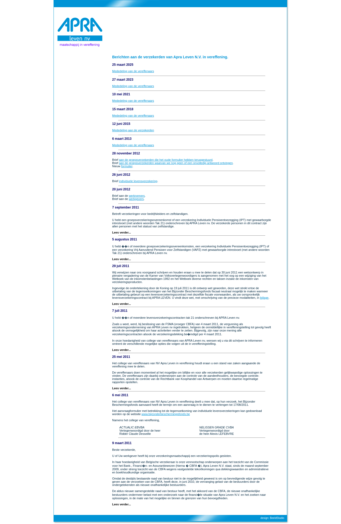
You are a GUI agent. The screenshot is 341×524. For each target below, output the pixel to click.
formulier (126, 166)
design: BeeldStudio (272, 518)
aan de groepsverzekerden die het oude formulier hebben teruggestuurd (166, 159)
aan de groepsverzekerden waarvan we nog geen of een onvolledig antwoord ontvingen (176, 163)
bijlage (264, 297)
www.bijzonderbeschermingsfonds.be (165, 414)
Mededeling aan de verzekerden (133, 130)
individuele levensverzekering (138, 181)
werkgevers (136, 198)
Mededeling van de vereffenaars (133, 71)
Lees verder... (121, 232)
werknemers (137, 195)
